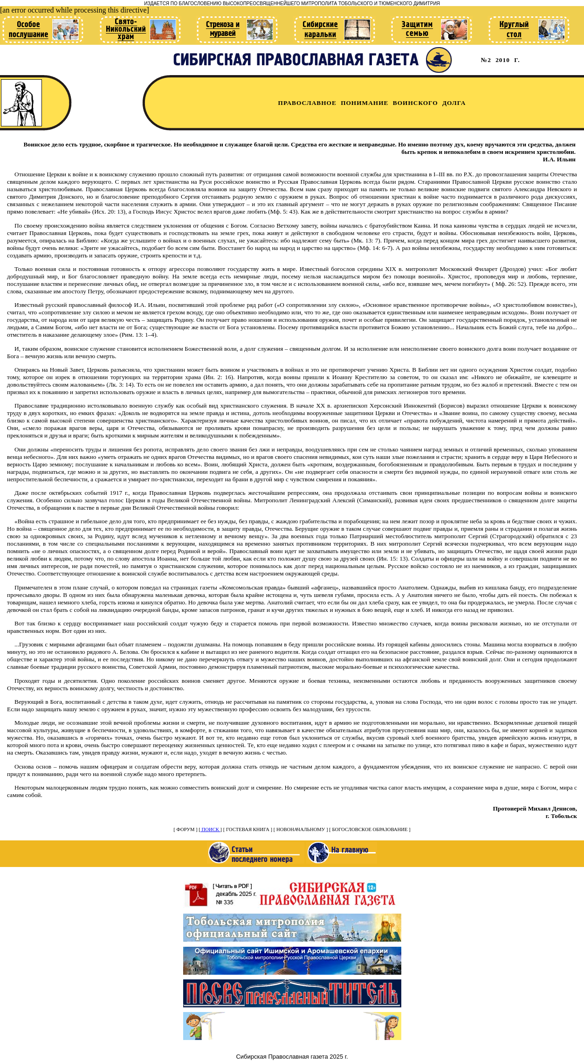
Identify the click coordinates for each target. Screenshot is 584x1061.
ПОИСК (210, 829)
